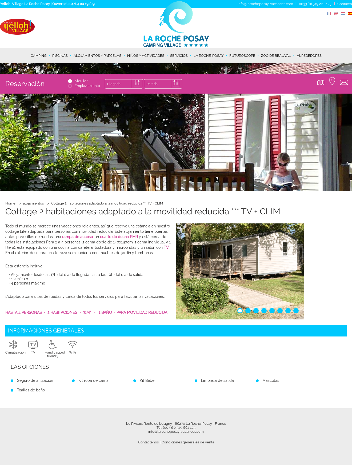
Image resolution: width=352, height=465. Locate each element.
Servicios (179, 56)
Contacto (344, 4)
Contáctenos (148, 442)
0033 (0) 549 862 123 (315, 4)
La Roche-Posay (208, 56)
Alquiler (81, 81)
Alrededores (309, 56)
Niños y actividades (145, 56)
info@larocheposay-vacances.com (265, 4)
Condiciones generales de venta (188, 442)
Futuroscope (242, 56)
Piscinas (60, 56)
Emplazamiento (87, 86)
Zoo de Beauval (276, 56)
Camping (38, 56)
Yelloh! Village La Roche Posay (25, 4)
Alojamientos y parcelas (97, 56)
